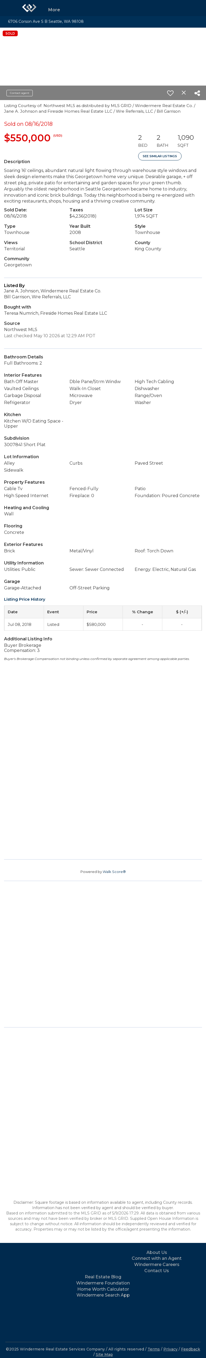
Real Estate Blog (103, 1276)
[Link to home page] (29, 8)
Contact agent (19, 93)
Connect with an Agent (157, 1258)
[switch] (170, 93)
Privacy (170, 1349)
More (54, 9)
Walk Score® (114, 871)
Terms (154, 1349)
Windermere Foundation (103, 1283)
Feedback (190, 1349)
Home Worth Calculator (103, 1289)
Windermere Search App (103, 1295)
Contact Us (156, 1270)
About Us (156, 1252)
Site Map (104, 1354)
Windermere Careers (156, 1264)
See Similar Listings (160, 156)
